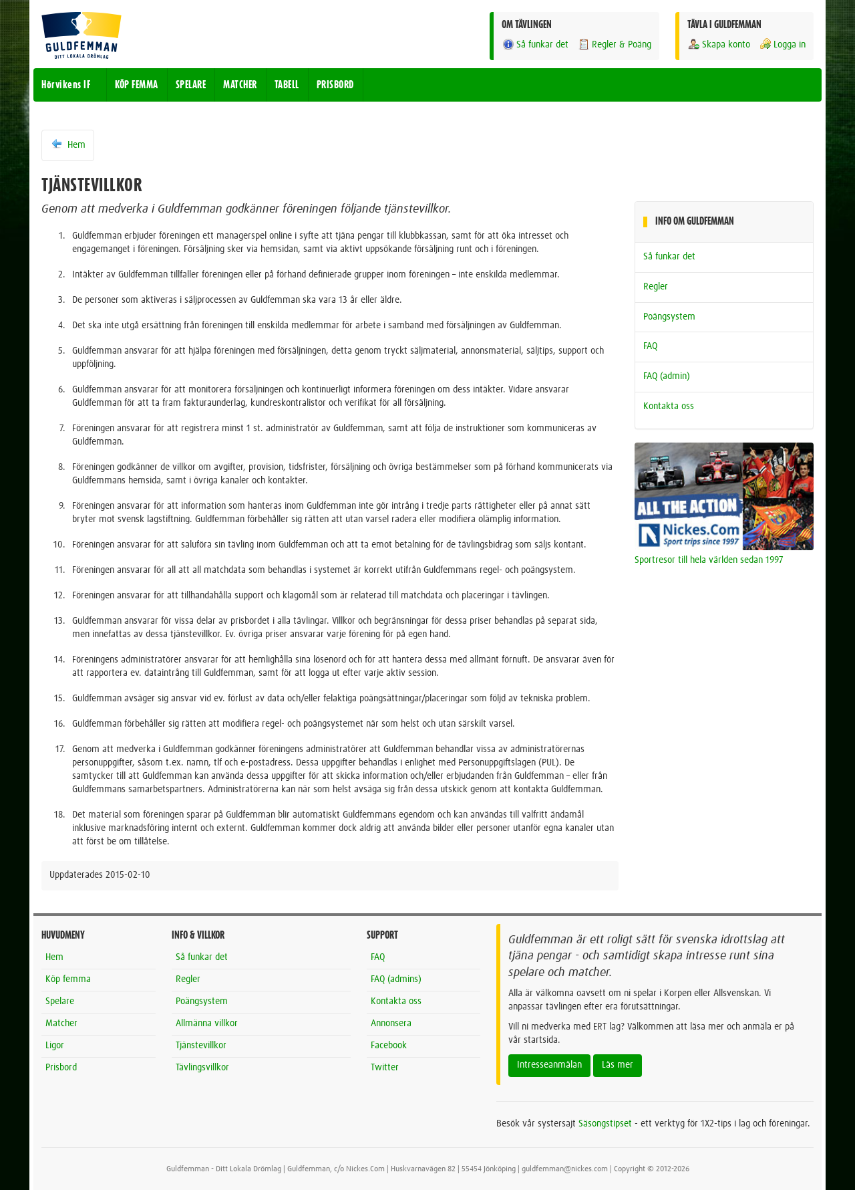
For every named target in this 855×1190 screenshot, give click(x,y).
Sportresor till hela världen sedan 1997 (709, 560)
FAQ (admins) (396, 979)
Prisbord (61, 1067)
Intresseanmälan (549, 1065)
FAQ (650, 346)
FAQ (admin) (666, 376)
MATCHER (240, 85)
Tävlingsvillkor (202, 1067)
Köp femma (68, 979)
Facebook (389, 1045)
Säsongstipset (605, 1123)
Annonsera (391, 1023)
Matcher (61, 1023)
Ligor (54, 1045)
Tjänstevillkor (201, 1045)
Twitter (385, 1067)
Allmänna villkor (207, 1023)
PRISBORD (335, 85)
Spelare (59, 1001)
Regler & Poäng (614, 44)
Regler (655, 286)
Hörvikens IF (65, 85)
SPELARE (191, 85)
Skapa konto (718, 44)
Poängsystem (669, 317)
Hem (68, 144)
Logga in (782, 44)
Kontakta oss (668, 406)
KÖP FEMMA (136, 85)
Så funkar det (535, 44)
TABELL (287, 85)
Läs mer (617, 1065)
